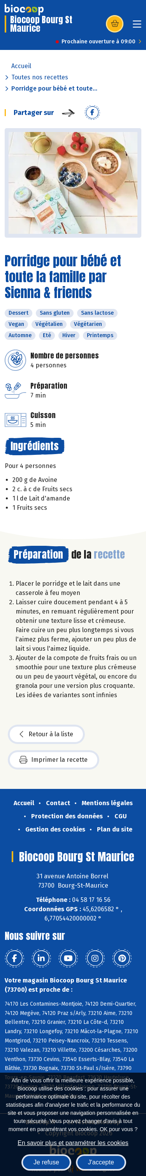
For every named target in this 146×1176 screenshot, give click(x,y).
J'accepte (101, 1162)
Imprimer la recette (53, 760)
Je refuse (46, 1162)
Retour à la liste (46, 734)
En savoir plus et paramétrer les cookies (73, 1143)
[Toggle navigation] (137, 26)
